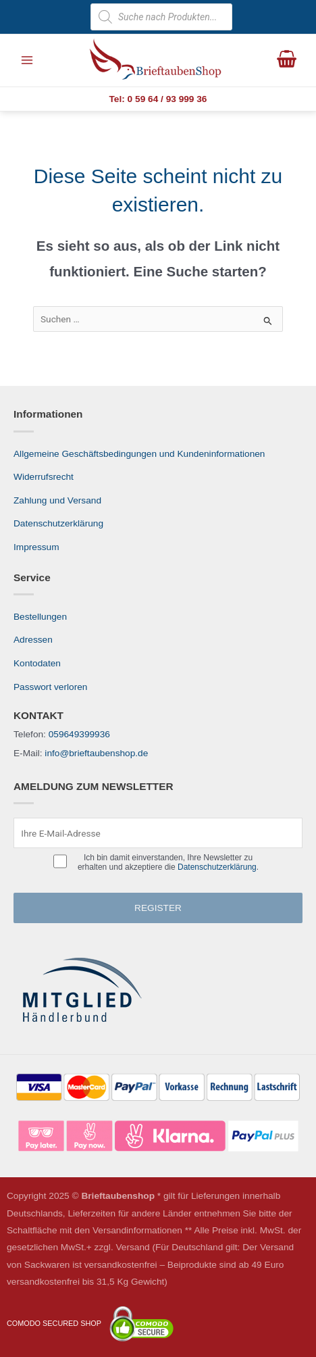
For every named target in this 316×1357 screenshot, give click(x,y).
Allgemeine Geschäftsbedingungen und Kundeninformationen (139, 454)
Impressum (36, 547)
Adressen (33, 640)
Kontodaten (37, 663)
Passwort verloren (50, 687)
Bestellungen (40, 617)
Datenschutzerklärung (58, 523)
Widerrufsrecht (44, 477)
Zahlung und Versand (57, 500)
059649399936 (79, 734)
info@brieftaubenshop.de (96, 753)
